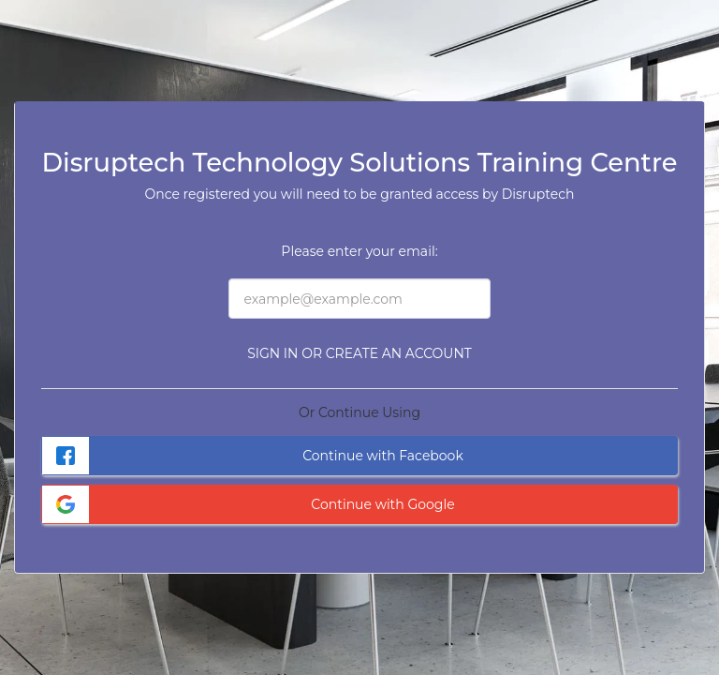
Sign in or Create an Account (359, 353)
